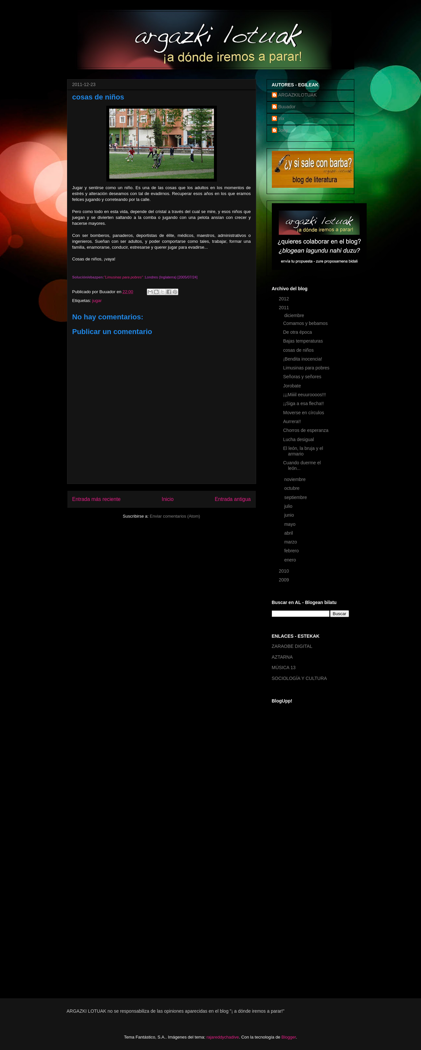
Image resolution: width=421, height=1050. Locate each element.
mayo (290, 524)
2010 (284, 571)
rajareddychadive (222, 1037)
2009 (284, 579)
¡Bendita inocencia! (302, 359)
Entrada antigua (233, 499)
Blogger (288, 1037)
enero (290, 559)
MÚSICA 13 (284, 667)
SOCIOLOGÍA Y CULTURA (299, 678)
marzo (291, 541)
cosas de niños (298, 350)
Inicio (167, 499)
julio (289, 506)
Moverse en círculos (303, 412)
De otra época (297, 332)
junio (289, 515)
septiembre (296, 497)
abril (289, 533)
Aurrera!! (292, 421)
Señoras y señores (302, 376)
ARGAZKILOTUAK (297, 95)
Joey (283, 130)
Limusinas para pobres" (124, 277)
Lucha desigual (298, 439)
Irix (281, 118)
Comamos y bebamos (305, 323)
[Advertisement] (298, 884)
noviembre (295, 479)
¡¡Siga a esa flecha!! (303, 403)
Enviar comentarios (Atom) (175, 516)
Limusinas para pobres (306, 367)
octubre (292, 488)
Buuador (287, 106)
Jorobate (292, 385)
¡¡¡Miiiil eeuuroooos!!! (304, 394)
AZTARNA (282, 657)
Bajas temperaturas (303, 341)
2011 (284, 307)
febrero (292, 550)
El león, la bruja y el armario (303, 451)
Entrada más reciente (96, 499)
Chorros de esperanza (305, 430)
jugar (97, 300)
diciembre (295, 315)
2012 (284, 298)
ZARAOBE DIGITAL (292, 646)
